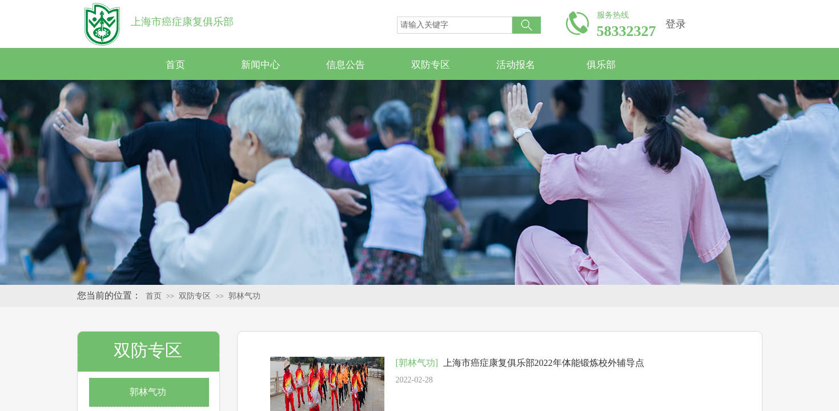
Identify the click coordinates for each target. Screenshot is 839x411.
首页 (175, 64)
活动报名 (515, 64)
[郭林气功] (417, 363)
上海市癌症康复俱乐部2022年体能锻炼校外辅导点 (543, 363)
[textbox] (454, 25)
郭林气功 (244, 296)
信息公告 (345, 64)
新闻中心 (260, 64)
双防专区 (430, 64)
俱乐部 (601, 64)
